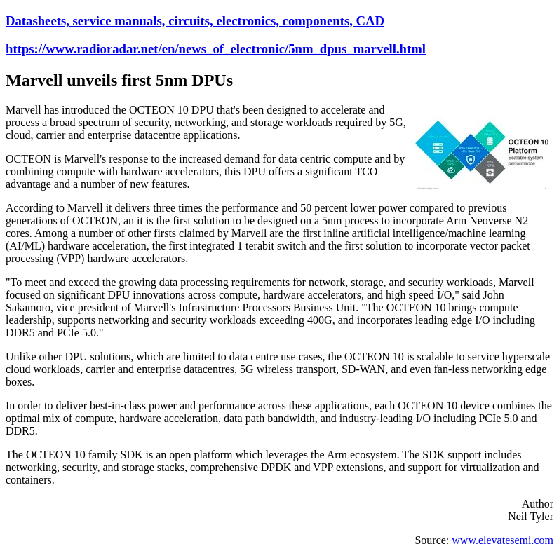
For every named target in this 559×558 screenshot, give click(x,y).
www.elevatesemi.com (502, 540)
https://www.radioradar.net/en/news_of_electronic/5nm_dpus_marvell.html (216, 48)
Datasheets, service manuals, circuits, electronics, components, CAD (195, 20)
